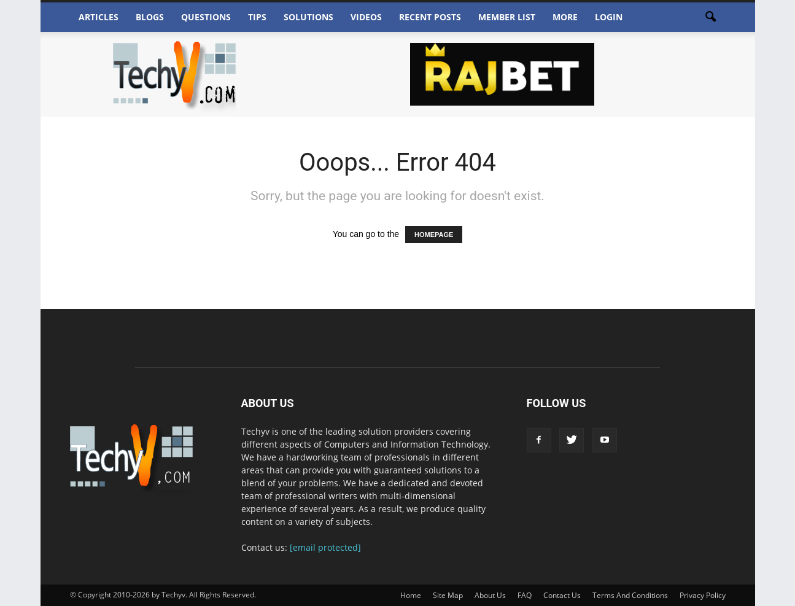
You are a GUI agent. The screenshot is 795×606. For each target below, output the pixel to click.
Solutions (308, 17)
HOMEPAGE (433, 234)
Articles (98, 17)
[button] (711, 17)
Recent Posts (430, 17)
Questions (206, 17)
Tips (257, 17)
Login (608, 17)
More (565, 17)
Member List (506, 17)
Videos (366, 17)
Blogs (150, 17)
